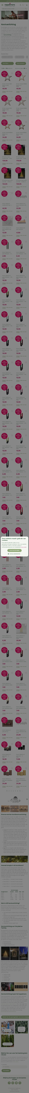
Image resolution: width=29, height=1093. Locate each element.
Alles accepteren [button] (14, 550)
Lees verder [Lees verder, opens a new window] (24, 547)
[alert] (14, 546)
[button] (14, 554)
